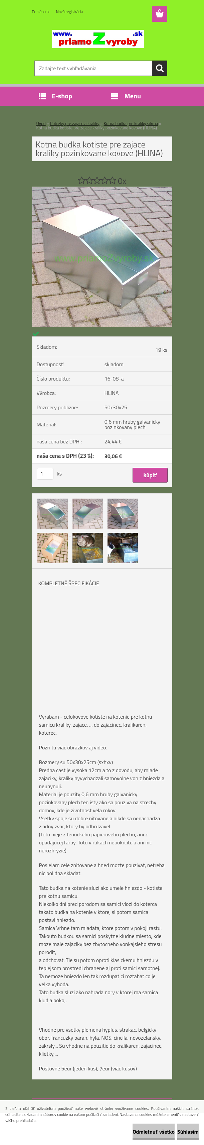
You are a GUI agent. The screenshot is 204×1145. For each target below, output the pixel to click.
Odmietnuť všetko (154, 1132)
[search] (159, 68)
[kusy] (45, 474)
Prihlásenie (41, 11)
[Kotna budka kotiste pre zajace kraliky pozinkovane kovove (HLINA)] (102, 190)
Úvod (41, 123)
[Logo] (98, 39)
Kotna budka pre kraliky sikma (131, 123)
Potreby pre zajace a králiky (74, 123)
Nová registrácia (69, 11)
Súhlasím (188, 1132)
